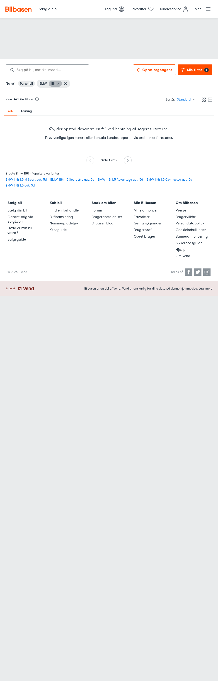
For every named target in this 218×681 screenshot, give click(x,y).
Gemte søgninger (148, 223)
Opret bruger (144, 236)
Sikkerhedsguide (189, 243)
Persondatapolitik (190, 223)
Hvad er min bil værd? (19, 230)
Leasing (26, 111)
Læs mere (205, 288)
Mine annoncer (146, 210)
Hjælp (181, 249)
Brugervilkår (186, 216)
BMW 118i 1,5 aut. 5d (20, 185)
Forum (97, 210)
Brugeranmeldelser (107, 216)
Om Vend (183, 255)
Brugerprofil (143, 229)
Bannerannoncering (192, 236)
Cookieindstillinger (191, 229)
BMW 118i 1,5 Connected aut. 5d (169, 179)
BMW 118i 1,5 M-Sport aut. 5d (26, 179)
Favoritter (142, 216)
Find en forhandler (65, 210)
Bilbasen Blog (103, 223)
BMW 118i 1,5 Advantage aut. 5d (120, 179)
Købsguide (58, 229)
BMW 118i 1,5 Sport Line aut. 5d (72, 179)
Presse (181, 210)
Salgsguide (16, 239)
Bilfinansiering (61, 216)
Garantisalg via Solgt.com (20, 219)
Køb (10, 111)
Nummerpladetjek (64, 223)
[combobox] (47, 69)
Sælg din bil (17, 210)
